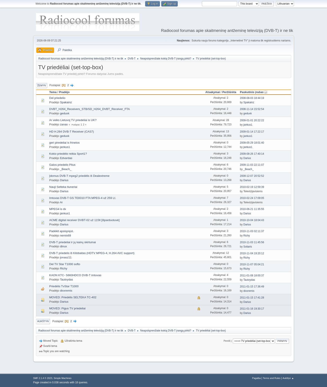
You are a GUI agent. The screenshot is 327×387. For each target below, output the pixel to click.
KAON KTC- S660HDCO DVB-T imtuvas (75, 275)
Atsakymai (212, 92)
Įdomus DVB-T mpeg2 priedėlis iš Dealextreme (79, 175)
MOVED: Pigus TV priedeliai (67, 308)
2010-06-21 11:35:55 (252, 209)
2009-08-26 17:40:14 (252, 153)
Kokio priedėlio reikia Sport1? (68, 153)
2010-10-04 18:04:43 (252, 220)
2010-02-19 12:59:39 (252, 187)
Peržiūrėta (229, 92)
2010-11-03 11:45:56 (252, 242)
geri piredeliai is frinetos (64, 142)
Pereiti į (227, 340)
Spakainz (66, 102)
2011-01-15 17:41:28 (252, 297)
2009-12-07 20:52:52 (252, 175)
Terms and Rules (272, 378)
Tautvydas (66, 279)
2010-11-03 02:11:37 (252, 231)
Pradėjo (64, 92)
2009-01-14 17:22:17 (252, 131)
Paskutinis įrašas (253, 92)
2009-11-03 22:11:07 (252, 164)
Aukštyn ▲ (288, 378)
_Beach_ (65, 169)
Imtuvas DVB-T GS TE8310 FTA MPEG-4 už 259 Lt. (82, 198)
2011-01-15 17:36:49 (252, 286)
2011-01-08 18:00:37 (252, 275)
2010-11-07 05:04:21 (252, 264)
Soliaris (247, 246)
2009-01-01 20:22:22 (252, 120)
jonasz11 (65, 257)
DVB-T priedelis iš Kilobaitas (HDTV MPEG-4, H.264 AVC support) (91, 253)
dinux (63, 246)
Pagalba (256, 378)
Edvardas (66, 158)
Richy (246, 235)
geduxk (64, 113)
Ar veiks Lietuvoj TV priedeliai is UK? (73, 120)
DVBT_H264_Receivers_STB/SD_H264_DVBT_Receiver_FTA (89, 109)
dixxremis (66, 290)
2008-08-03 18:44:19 (252, 98)
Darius (247, 158)
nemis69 (65, 235)
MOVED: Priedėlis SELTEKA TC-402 (72, 297)
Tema (53, 92)
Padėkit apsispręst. (61, 231)
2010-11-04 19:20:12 (252, 253)
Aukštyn (43, 321)
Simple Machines (62, 378)
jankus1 (247, 124)
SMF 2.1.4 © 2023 (42, 378)
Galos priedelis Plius (62, 164)
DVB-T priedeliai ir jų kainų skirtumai (72, 242)
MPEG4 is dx (57, 209)
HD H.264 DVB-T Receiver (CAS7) (71, 131)
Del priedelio (57, 98)
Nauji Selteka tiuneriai (63, 187)
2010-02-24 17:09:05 (252, 198)
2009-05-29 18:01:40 (252, 142)
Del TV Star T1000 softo (64, 264)
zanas (64, 124)
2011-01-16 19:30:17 (252, 308)
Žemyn (41, 85)
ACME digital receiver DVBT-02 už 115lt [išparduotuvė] (84, 220)
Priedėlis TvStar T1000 (64, 286)
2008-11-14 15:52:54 (252, 109)
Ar (61, 202)
